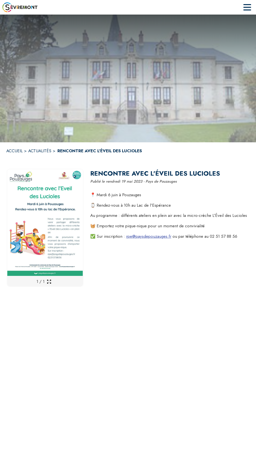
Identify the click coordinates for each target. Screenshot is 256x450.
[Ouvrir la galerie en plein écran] (49, 281)
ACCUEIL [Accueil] (14, 151)
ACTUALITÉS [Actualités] (39, 151)
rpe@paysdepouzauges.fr (148, 236)
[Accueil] (19, 7)
